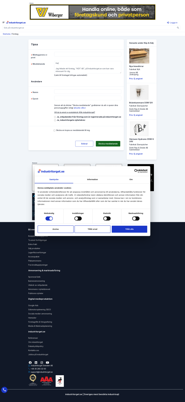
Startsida (6, 34)
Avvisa (56, 229)
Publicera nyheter (35, 293)
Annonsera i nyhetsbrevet (39, 289)
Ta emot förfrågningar (37, 240)
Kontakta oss (33, 350)
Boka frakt (32, 244)
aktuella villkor (80, 108)
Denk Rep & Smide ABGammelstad (138, 110)
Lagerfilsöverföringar (37, 252)
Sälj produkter (34, 248)
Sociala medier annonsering (40, 314)
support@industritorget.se (40, 372)
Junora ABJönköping (133, 73)
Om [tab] (131, 179)
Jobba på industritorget (38, 354)
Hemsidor (32, 318)
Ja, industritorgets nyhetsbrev (71, 120)
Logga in (172, 22)
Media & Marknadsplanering (40, 326)
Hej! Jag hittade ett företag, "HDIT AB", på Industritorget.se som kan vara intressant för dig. (87, 67)
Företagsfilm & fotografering (40, 322)
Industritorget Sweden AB (40, 365)
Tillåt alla (129, 229)
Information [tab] (92, 179)
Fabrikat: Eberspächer (138, 106)
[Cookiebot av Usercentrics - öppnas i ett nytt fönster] (136, 171)
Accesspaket (33, 257)
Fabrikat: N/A (134, 69)
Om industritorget (35, 342)
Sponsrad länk (34, 277)
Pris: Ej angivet (136, 78)
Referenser (33, 338)
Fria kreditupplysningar (38, 265)
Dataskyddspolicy (35, 346)
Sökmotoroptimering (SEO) (39, 309)
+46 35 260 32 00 (37, 369)
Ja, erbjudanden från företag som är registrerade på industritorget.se (89, 117)
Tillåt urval (92, 229)
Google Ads (33, 305)
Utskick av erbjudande (37, 285)
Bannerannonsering (36, 281)
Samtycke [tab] (54, 179)
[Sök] (178, 27)
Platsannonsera (34, 261)
